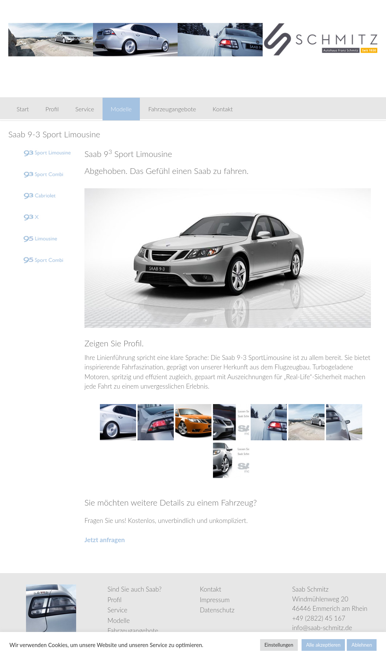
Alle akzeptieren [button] (323, 645)
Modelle (121, 108)
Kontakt (223, 108)
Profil (52, 108)
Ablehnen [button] (361, 645)
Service (84, 108)
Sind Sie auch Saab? (134, 589)
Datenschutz (217, 610)
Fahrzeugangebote (172, 108)
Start (23, 108)
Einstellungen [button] (279, 645)
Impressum (215, 600)
